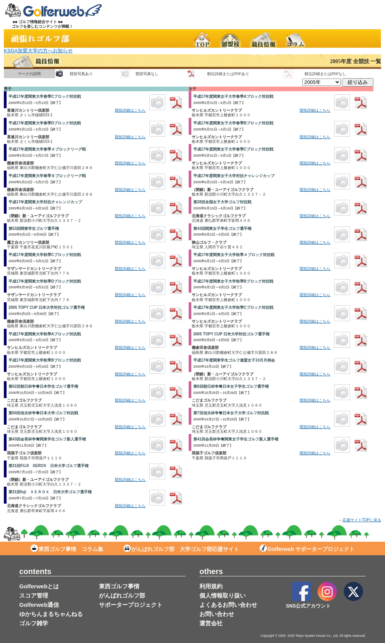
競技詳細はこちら (130, 110)
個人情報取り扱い (222, 595)
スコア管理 (33, 595)
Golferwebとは (39, 586)
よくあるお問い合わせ (228, 604)
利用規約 (211, 586)
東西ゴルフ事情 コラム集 (66, 549)
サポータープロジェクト (130, 604)
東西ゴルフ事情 (119, 586)
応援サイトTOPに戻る (362, 520)
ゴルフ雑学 (33, 623)
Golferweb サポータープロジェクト (307, 549)
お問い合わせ (216, 614)
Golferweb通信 (39, 604)
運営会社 (211, 623)
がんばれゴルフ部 (122, 595)
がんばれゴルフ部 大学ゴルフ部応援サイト (181, 549)
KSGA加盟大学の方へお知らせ (38, 51)
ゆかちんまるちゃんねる (51, 614)
